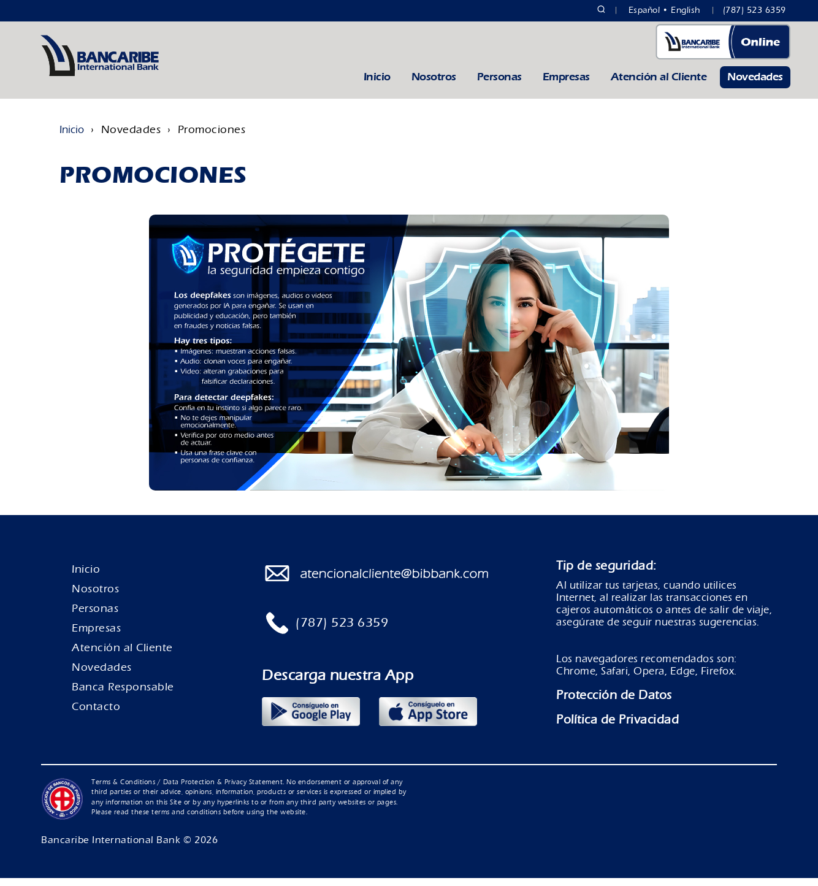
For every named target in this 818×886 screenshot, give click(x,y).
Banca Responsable (123, 695)
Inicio (377, 84)
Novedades (755, 84)
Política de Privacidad (617, 727)
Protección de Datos (614, 703)
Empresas (566, 84)
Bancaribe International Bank (110, 848)
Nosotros (433, 84)
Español (644, 10)
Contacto (96, 714)
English (686, 10)
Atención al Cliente (659, 84)
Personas (499, 84)
